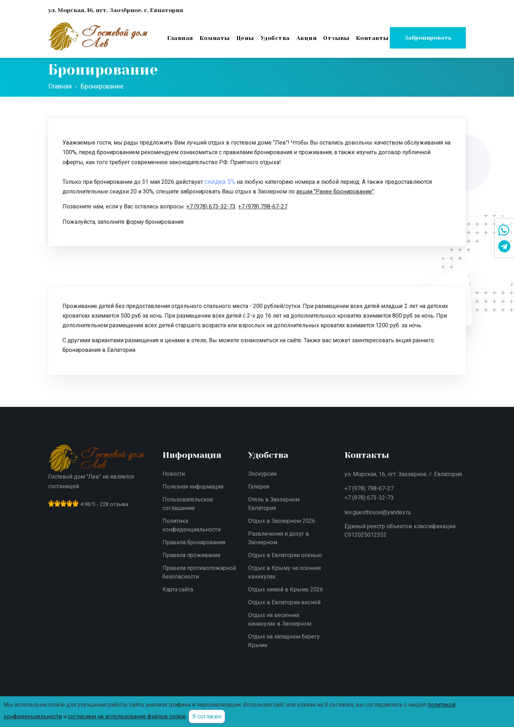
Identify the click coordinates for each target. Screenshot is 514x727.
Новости (173, 473)
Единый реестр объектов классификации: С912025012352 (400, 530)
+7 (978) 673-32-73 (211, 206)
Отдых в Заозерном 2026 (281, 521)
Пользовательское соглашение (187, 503)
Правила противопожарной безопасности (199, 572)
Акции (306, 38)
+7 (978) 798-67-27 (262, 206)
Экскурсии (262, 473)
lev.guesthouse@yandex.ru (377, 512)
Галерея (258, 486)
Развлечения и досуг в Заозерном (278, 538)
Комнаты (215, 38)
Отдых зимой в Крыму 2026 (285, 589)
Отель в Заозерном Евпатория (273, 503)
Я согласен (206, 716)
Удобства (275, 38)
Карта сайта (177, 589)
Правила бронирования (193, 542)
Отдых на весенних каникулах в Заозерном (279, 619)
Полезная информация (192, 486)
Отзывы (336, 38)
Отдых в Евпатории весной (284, 602)
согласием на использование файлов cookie (127, 716)
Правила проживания (191, 555)
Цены (245, 38)
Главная (180, 38)
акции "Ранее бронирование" (335, 191)
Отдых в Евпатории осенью (285, 555)
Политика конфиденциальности (191, 525)
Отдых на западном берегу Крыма (284, 640)
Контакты (372, 38)
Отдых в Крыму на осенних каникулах (284, 572)
